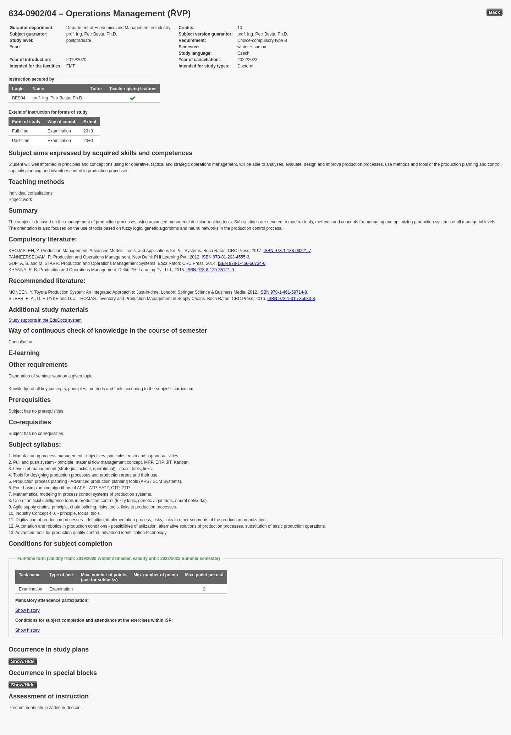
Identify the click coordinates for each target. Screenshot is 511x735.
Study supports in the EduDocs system (45, 320)
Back (494, 12)
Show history (27, 610)
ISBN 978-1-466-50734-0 (241, 263)
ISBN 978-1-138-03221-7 (287, 250)
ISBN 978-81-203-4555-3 (225, 257)
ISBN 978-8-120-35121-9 (210, 269)
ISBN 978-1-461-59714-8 (283, 292)
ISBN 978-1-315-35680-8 (291, 298)
